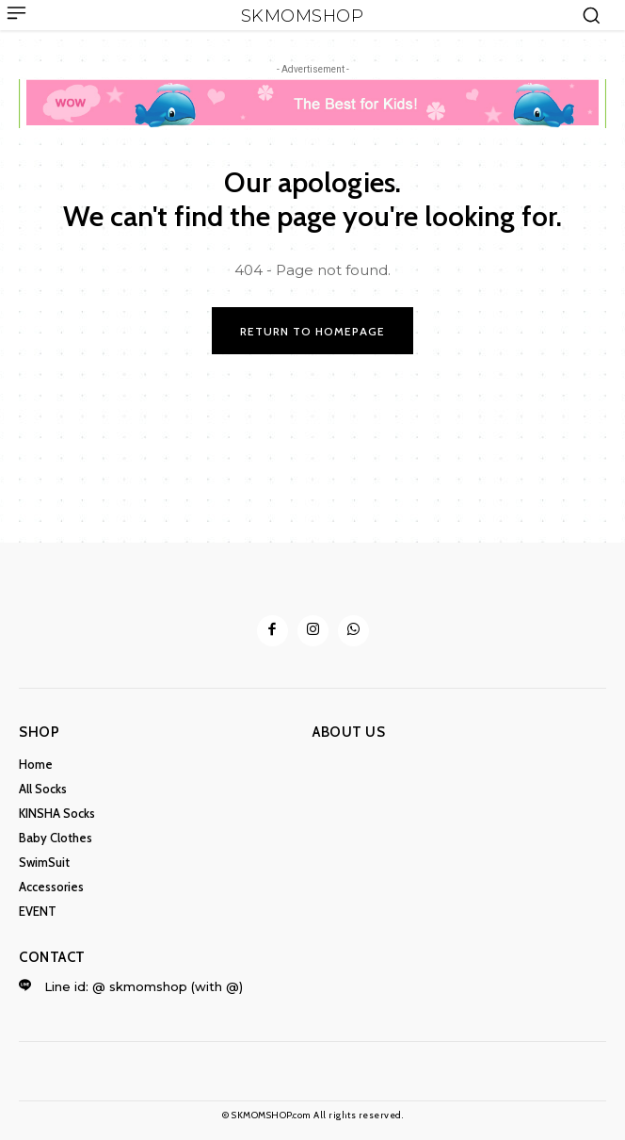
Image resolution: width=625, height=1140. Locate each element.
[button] (591, 15)
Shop (39, 732)
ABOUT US (348, 732)
